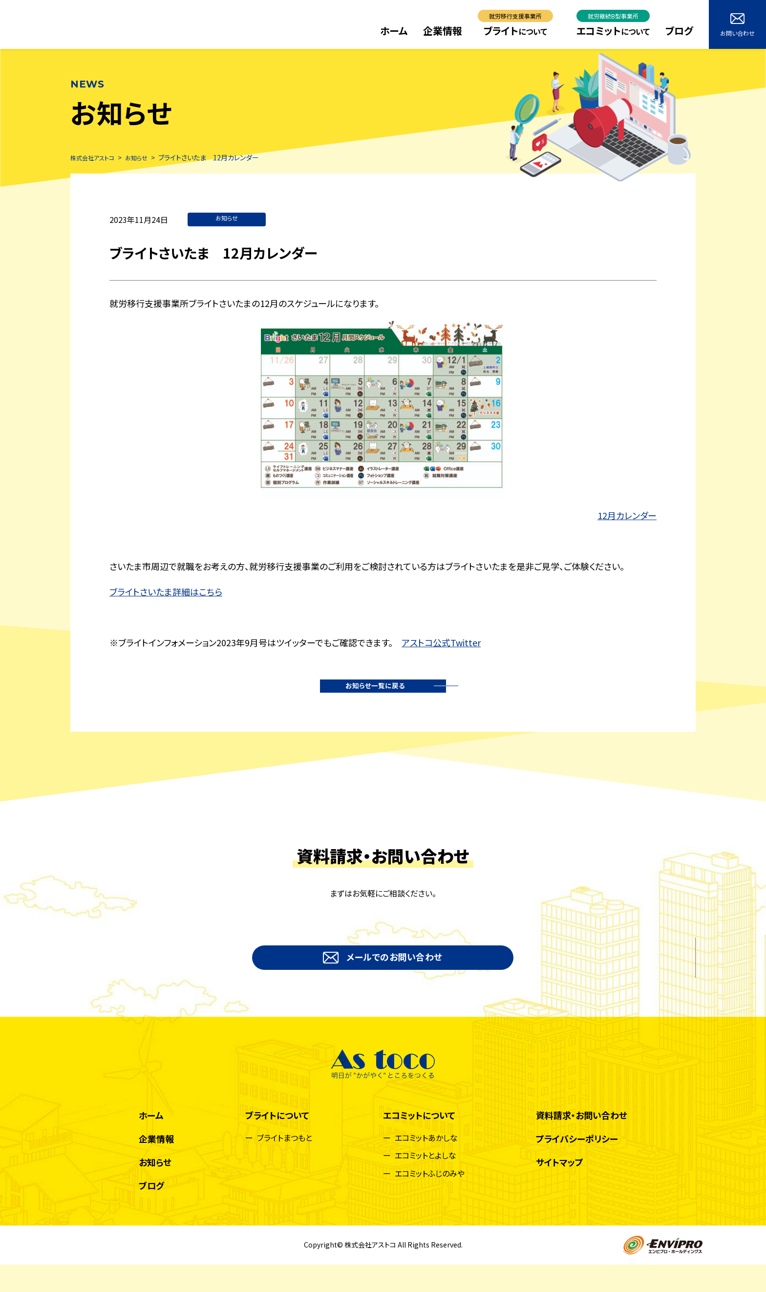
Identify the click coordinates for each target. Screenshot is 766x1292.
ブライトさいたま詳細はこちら (165, 592)
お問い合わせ (737, 25)
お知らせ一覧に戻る (379, 694)
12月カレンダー (627, 516)
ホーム (393, 30)
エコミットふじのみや (430, 1200)
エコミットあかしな (426, 1165)
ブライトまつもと (284, 1165)
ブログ (679, 30)
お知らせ (226, 219)
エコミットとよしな (425, 1182)
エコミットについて (419, 1142)
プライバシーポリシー (577, 1166)
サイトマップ (559, 1189)
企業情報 (442, 30)
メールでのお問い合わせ (383, 978)
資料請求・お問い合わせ (581, 1142)
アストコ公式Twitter (441, 643)
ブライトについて (277, 1142)
